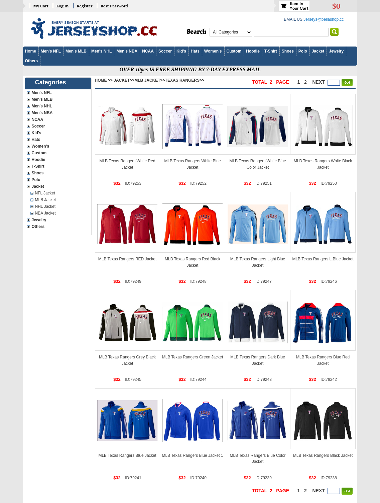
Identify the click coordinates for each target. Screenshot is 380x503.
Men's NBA (126, 51)
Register (85, 5)
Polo (302, 51)
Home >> (104, 80)
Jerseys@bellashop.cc (323, 19)
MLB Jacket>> (149, 80)
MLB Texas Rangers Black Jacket (323, 455)
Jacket (318, 51)
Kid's (181, 51)
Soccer (165, 51)
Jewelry (336, 51)
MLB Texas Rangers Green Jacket (192, 357)
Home (30, 51)
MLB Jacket (45, 199)
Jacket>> (124, 80)
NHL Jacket (45, 206)
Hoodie (253, 51)
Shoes (288, 51)
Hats (195, 51)
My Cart (40, 5)
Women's (213, 51)
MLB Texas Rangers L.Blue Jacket (322, 259)
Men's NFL (51, 51)
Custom (234, 51)
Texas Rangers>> (184, 80)
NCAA (148, 51)
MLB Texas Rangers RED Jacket (127, 259)
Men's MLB (76, 51)
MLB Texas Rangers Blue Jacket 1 (192, 455)
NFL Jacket (45, 193)
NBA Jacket (45, 213)
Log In (62, 5)
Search (197, 32)
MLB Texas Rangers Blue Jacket (127, 455)
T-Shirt (270, 51)
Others (31, 61)
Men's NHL (101, 51)
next (318, 82)
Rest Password (114, 5)
